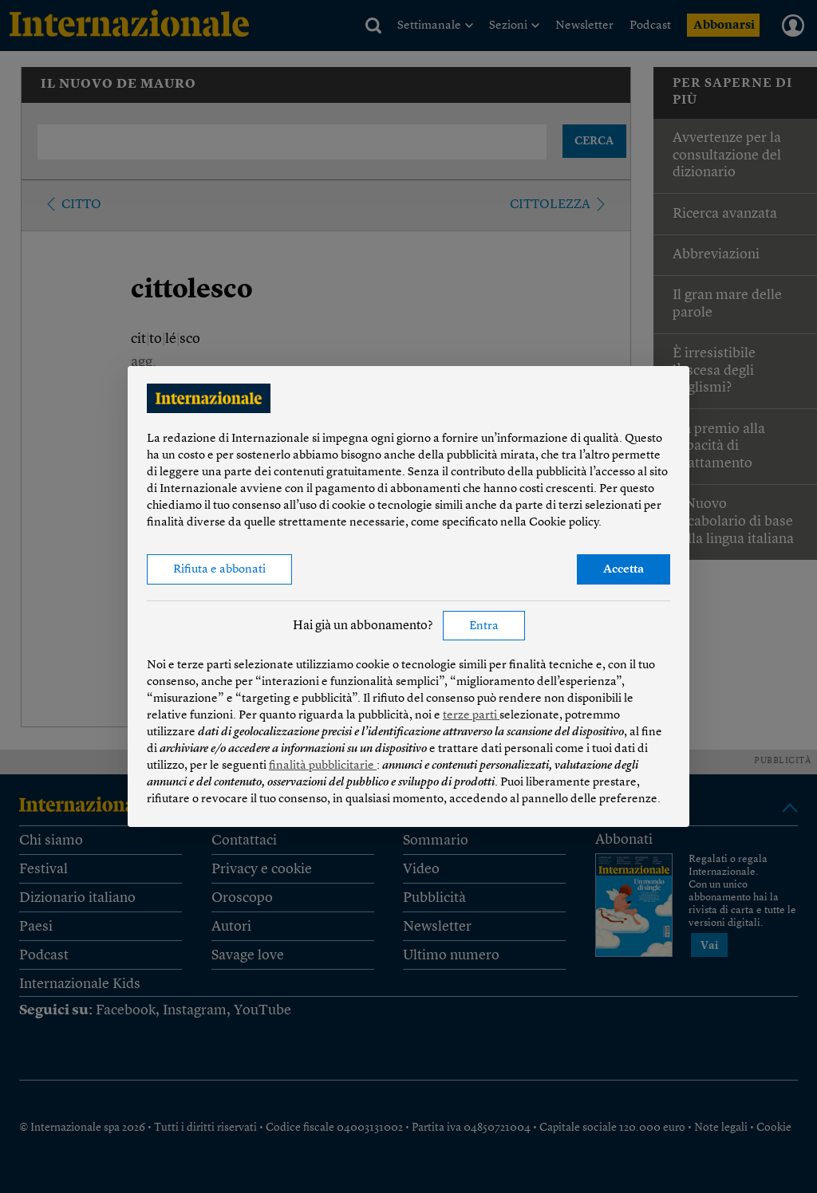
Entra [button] (484, 626)
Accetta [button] (623, 570)
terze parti (471, 716)
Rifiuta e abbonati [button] (219, 570)
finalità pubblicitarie (323, 766)
